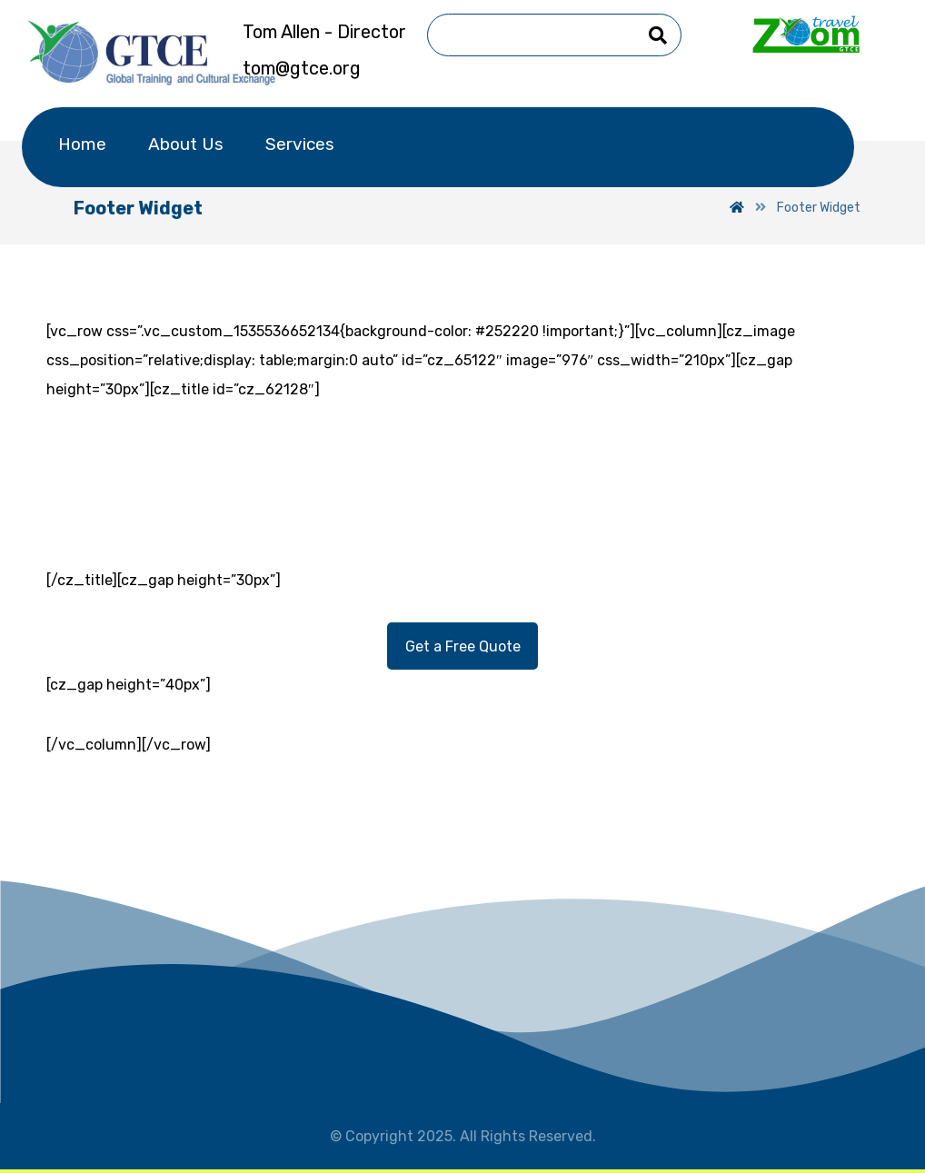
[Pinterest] (553, 712)
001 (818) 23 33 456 (499, 451)
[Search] (658, 35)
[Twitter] (417, 712)
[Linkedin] (462, 712)
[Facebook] (371, 712)
